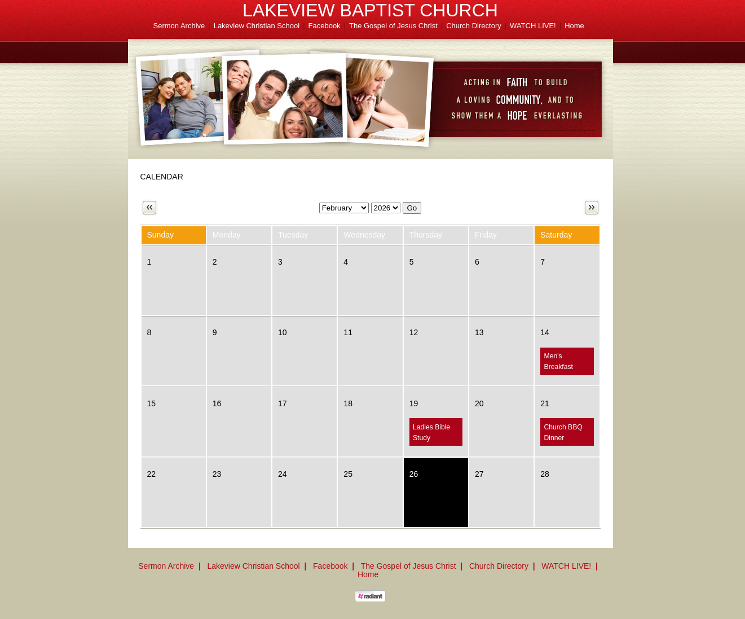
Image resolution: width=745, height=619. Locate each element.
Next (592, 208)
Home (574, 25)
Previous (149, 208)
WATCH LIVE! (533, 25)
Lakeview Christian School (256, 25)
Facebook (324, 25)
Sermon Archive (179, 25)
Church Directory (473, 25)
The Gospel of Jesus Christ (393, 25)
